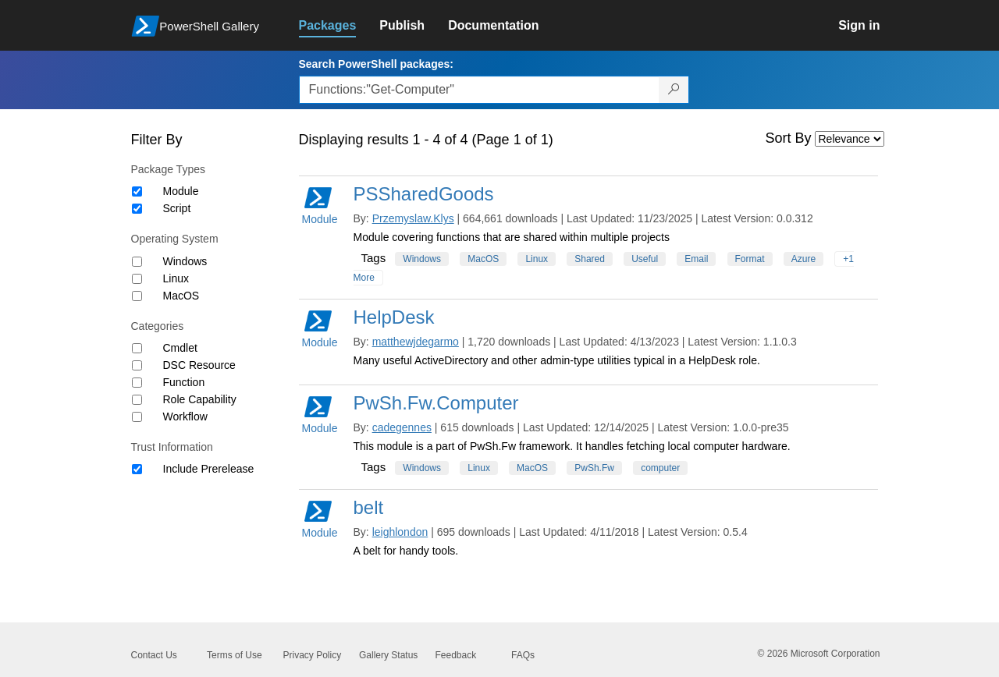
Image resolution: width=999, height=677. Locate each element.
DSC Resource (199, 365)
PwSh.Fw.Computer (436, 402)
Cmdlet (180, 348)
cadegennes (402, 427)
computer (660, 468)
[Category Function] (137, 382)
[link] (339, 26)
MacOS (181, 295)
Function (184, 382)
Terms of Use (234, 655)
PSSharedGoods (424, 193)
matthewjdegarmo (415, 341)
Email (696, 258)
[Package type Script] (137, 209)
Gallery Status (388, 655)
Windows (185, 261)
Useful (644, 258)
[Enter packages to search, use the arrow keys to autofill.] (479, 90)
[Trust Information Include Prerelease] (137, 469)
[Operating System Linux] (137, 279)
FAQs (523, 655)
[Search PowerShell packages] (674, 90)
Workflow (185, 416)
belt (369, 507)
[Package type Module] (137, 191)
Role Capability (199, 399)
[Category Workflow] (137, 417)
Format (750, 258)
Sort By (789, 138)
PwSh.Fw (594, 468)
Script (177, 208)
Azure (803, 258)
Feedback (456, 655)
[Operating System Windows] (137, 262)
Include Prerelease (208, 469)
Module (181, 191)
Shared (589, 258)
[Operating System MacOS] (137, 296)
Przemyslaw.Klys (413, 218)
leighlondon (400, 532)
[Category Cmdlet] (137, 348)
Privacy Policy (312, 655)
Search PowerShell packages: (376, 64)
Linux (176, 278)
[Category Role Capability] (137, 400)
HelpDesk (394, 317)
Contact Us (154, 655)
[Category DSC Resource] (137, 365)
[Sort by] (849, 139)
